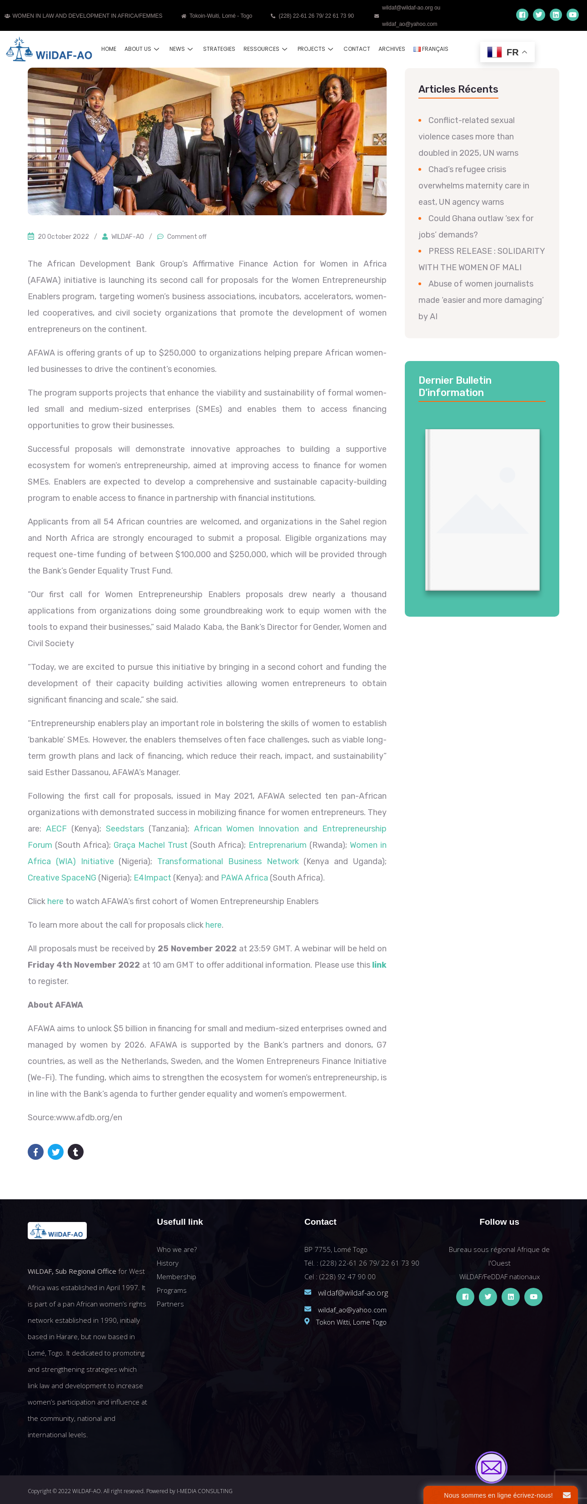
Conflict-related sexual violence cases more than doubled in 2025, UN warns (468, 136)
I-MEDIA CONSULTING (205, 1491)
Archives (391, 49)
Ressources (266, 49)
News (182, 49)
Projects (316, 49)
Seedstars (125, 829)
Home (108, 49)
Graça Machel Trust (151, 845)
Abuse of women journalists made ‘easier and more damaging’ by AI (481, 300)
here (55, 901)
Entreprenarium (278, 845)
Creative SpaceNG (62, 878)
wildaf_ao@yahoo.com (352, 1309)
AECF (56, 829)
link (379, 965)
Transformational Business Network (228, 861)
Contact (356, 49)
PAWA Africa (244, 878)
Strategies (219, 49)
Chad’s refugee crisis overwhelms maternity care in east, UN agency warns (473, 185)
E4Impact (152, 878)
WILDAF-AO (127, 237)
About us (142, 49)
